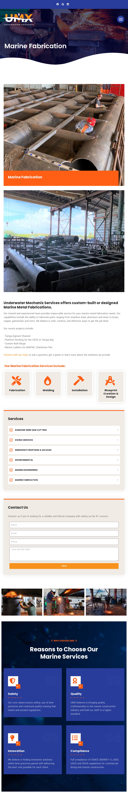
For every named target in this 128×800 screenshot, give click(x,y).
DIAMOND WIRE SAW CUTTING (28, 430)
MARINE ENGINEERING (24, 470)
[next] (122, 601)
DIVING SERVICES (21, 440)
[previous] (5, 601)
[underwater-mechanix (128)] (64, 602)
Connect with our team (16, 355)
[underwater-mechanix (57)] (106, 602)
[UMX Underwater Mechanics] (19, 19)
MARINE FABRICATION (24, 480)
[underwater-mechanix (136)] (21, 602)
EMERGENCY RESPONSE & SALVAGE (30, 450)
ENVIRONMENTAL (21, 460)
